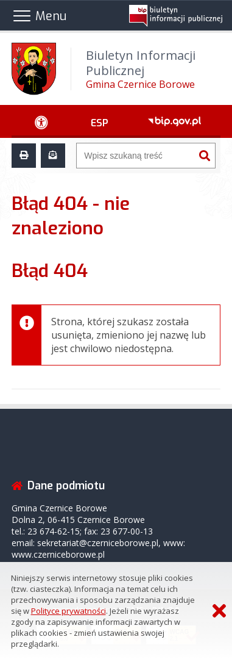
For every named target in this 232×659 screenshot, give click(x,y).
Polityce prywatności (68, 610)
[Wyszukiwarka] (135, 155)
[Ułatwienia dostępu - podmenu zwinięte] (41, 121)
